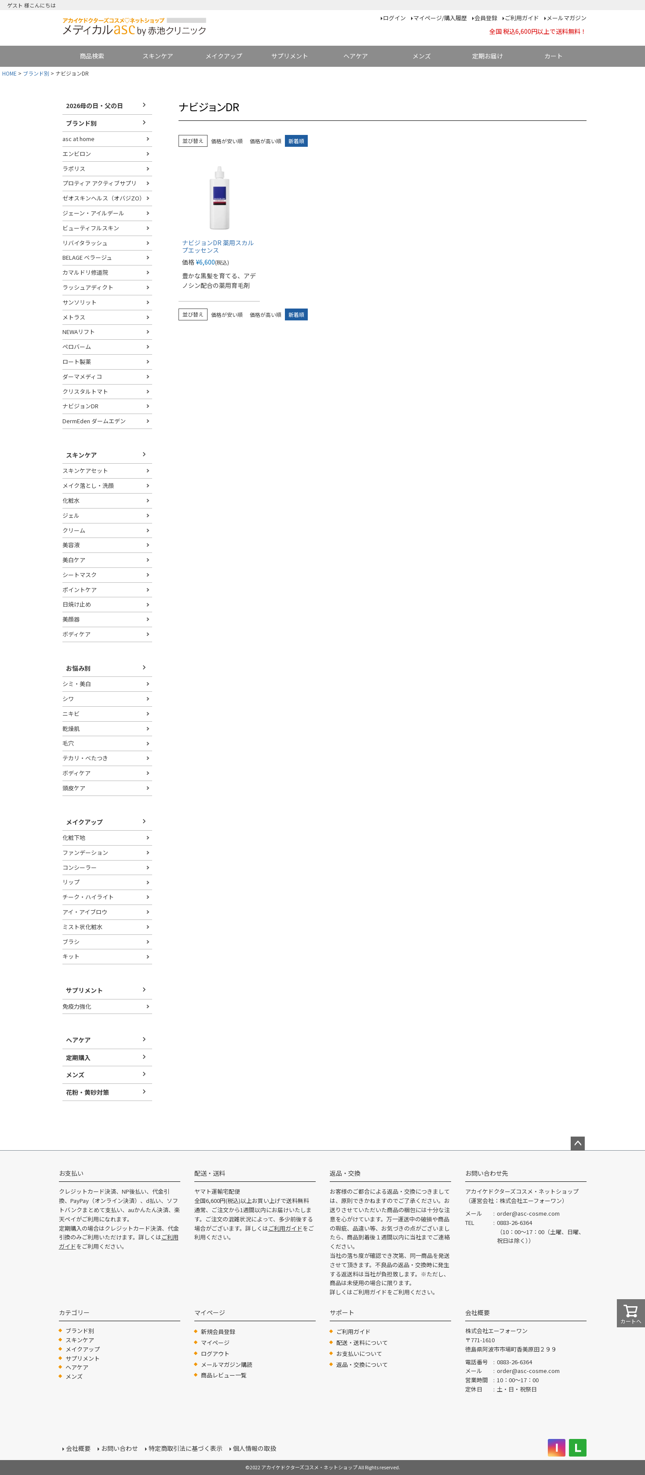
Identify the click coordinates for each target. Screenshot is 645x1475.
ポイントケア (79, 589)
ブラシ (71, 941)
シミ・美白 (76, 683)
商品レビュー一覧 (224, 1375)
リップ (71, 882)
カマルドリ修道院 (85, 272)
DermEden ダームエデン (94, 421)
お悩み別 (78, 668)
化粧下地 (73, 837)
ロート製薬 (76, 361)
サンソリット (79, 302)
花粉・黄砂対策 (87, 1092)
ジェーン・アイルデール (93, 213)
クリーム (73, 530)
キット (71, 956)
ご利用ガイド (522, 18)
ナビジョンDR (80, 406)
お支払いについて (359, 1353)
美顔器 (71, 619)
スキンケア (157, 55)
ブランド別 (36, 73)
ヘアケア (355, 55)
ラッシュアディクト (87, 287)
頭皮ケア (73, 788)
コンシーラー (79, 867)
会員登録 (485, 18)
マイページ (215, 1342)
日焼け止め (76, 604)
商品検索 (92, 55)
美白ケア (73, 560)
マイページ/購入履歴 (440, 18)
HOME (9, 73)
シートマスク (79, 574)
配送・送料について (362, 1342)
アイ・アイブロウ (84, 912)
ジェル (71, 515)
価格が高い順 (265, 141)
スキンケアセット (85, 470)
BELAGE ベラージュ (87, 257)
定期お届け (487, 55)
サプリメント (289, 55)
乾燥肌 (71, 728)
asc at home (78, 138)
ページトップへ (578, 1144)
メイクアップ (223, 55)
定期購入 (78, 1057)
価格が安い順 (227, 141)
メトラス (73, 317)
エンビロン (76, 153)
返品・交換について (362, 1364)
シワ (68, 698)
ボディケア (76, 634)
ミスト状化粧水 (82, 927)
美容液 (71, 545)
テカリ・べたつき (85, 758)
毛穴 (68, 743)
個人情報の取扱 (254, 1448)
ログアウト (215, 1353)
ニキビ (71, 713)
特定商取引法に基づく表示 (185, 1448)
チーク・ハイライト (88, 897)
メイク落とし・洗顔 (88, 485)
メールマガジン (567, 18)
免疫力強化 (76, 1006)
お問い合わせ (119, 1448)
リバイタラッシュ (85, 243)
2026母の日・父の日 (94, 105)
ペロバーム (76, 346)
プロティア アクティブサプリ (99, 183)
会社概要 (78, 1448)
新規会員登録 (218, 1331)
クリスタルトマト (85, 391)
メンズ (421, 55)
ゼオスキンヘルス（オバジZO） (103, 198)
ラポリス (73, 168)
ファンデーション (85, 852)
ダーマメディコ (82, 376)
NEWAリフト (78, 331)
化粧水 (71, 500)
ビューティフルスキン (90, 228)
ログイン (394, 18)
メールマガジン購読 (226, 1364)
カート (553, 55)
